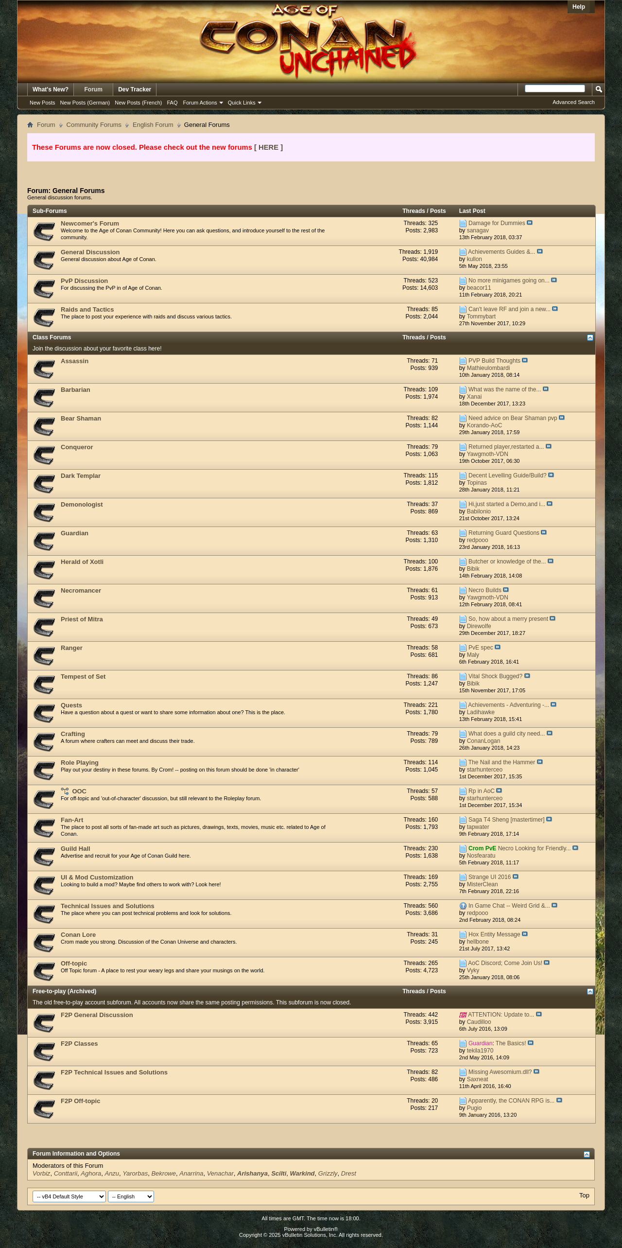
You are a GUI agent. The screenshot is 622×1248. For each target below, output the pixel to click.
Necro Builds (484, 590)
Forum (94, 89)
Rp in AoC (481, 791)
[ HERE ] (268, 147)
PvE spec (480, 647)
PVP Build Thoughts (494, 360)
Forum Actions (200, 102)
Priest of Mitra (82, 619)
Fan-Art (72, 820)
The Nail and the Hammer (501, 762)
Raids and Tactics (87, 309)
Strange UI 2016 (489, 877)
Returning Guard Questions (503, 532)
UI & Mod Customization (97, 877)
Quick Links (242, 102)
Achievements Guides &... (501, 251)
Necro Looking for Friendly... (534, 848)
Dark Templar (81, 475)
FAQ (172, 102)
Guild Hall (75, 848)
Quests (71, 705)
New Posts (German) (85, 102)
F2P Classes (79, 1043)
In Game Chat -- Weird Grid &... (509, 905)
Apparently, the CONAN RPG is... (511, 1100)
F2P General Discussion (97, 1015)
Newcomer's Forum (90, 223)
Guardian (74, 533)
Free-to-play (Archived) (64, 991)
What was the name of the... (504, 389)
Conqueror (77, 447)
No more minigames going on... (509, 280)
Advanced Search (574, 102)
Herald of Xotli (82, 561)
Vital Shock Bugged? (495, 676)
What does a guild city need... (506, 733)
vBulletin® (326, 1229)
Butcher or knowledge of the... (507, 561)
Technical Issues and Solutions (108, 906)
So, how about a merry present (508, 618)
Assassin (74, 361)
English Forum (153, 124)
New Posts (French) (138, 102)
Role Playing (80, 762)
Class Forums (52, 337)
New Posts (42, 102)
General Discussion (90, 252)
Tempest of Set (83, 676)
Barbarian (75, 389)
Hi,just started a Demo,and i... (506, 504)
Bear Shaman (81, 418)
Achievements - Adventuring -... (508, 705)
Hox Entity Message (494, 934)
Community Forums (94, 124)
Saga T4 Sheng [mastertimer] (506, 819)
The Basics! (511, 1043)
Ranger (72, 647)
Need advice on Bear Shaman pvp (512, 418)
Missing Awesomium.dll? (500, 1072)
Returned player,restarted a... (506, 446)
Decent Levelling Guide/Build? (507, 475)
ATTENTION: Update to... (501, 1014)
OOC (79, 791)
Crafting (73, 734)
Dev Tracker (134, 89)
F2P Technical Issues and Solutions (114, 1072)
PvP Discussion (84, 280)
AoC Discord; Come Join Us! (505, 963)
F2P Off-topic (80, 1101)
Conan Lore (78, 934)
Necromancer (81, 590)
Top (584, 1195)
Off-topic (74, 963)
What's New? (51, 89)
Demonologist (82, 504)
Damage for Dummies (496, 223)
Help (578, 6)
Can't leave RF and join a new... (509, 309)
